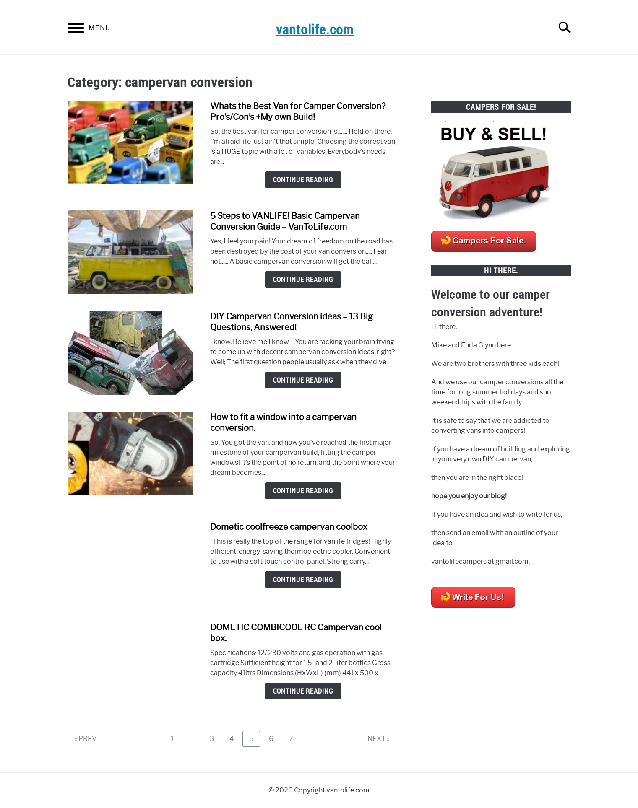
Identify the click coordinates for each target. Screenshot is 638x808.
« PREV (85, 739)
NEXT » (378, 739)
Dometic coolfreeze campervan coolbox (288, 527)
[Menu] (76, 29)
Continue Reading (303, 179)
